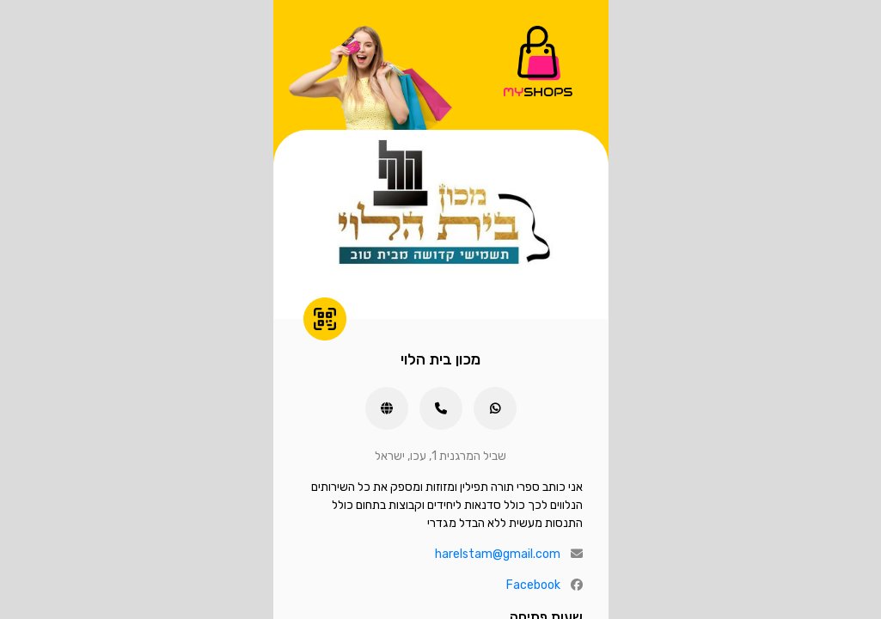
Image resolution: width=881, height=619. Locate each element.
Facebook (533, 585)
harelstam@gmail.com (497, 554)
